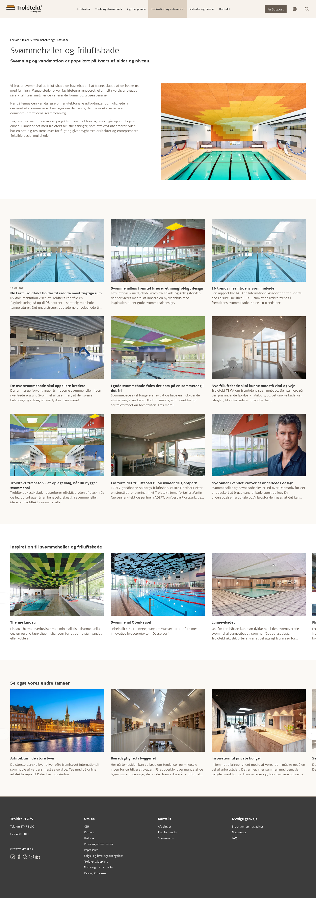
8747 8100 (27, 826)
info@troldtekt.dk (21, 849)
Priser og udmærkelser (98, 844)
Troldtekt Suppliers (96, 861)
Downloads (239, 832)
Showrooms (166, 838)
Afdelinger (164, 826)
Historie (89, 838)
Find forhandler (168, 832)
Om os (89, 818)
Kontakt (164, 818)
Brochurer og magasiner (247, 826)
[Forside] (24, 8)
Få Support (276, 9)
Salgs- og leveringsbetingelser (103, 856)
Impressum (91, 850)
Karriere (89, 832)
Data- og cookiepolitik (98, 867)
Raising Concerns (95, 873)
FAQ (234, 838)
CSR (86, 826)
